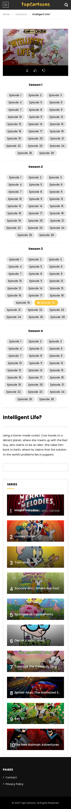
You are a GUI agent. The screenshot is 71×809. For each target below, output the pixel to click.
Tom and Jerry (26, 562)
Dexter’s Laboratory (30, 640)
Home (6, 14)
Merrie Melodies (27, 510)
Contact (11, 777)
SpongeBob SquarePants (34, 614)
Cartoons (21, 14)
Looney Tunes (25, 536)
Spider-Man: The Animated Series (40, 692)
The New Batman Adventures (37, 744)
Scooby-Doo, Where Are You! (37, 588)
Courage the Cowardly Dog (36, 666)
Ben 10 (19, 718)
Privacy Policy (14, 784)
